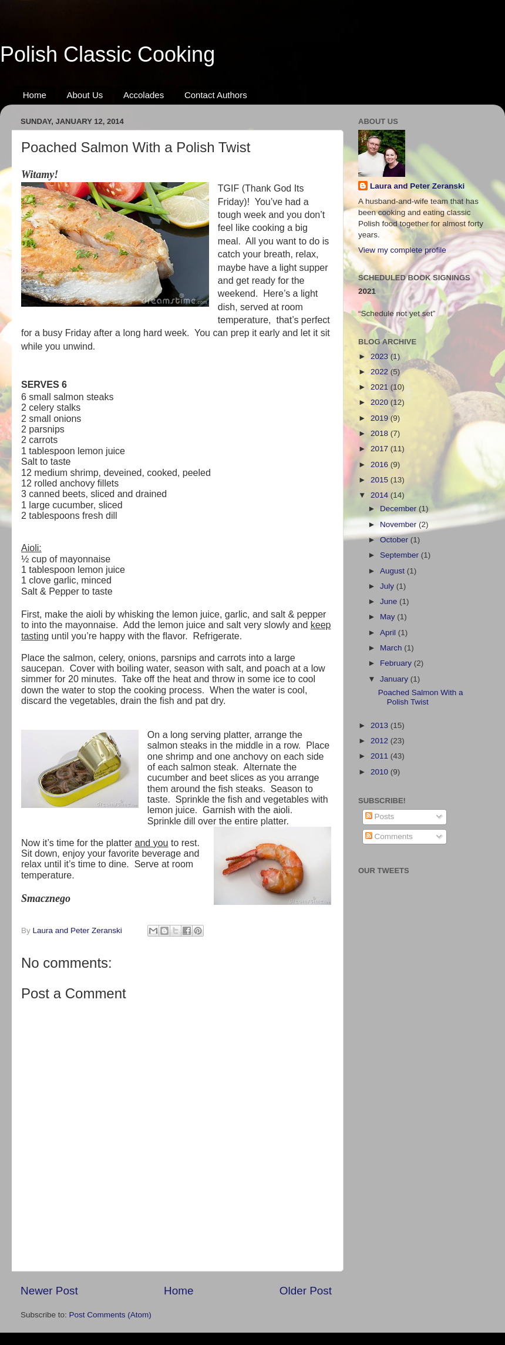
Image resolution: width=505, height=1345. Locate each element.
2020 (380, 402)
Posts (380, 816)
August (393, 570)
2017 (380, 448)
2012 (380, 740)
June (389, 601)
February (397, 663)
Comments (389, 836)
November (399, 524)
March (392, 647)
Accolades (143, 95)
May (388, 616)
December (399, 508)
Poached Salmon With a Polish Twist (420, 697)
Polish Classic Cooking (107, 54)
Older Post (306, 1290)
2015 (380, 479)
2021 (380, 387)
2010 (380, 771)
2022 (380, 371)
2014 (380, 495)
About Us (85, 95)
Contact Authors (215, 95)
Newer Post (49, 1290)
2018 (380, 433)
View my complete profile (402, 250)
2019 (380, 418)
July (388, 586)
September (400, 555)
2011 (380, 756)
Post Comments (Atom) (110, 1314)
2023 (380, 356)
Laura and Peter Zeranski (417, 186)
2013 (380, 725)
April (389, 632)
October (395, 539)
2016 (380, 464)
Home (34, 95)
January (395, 679)
